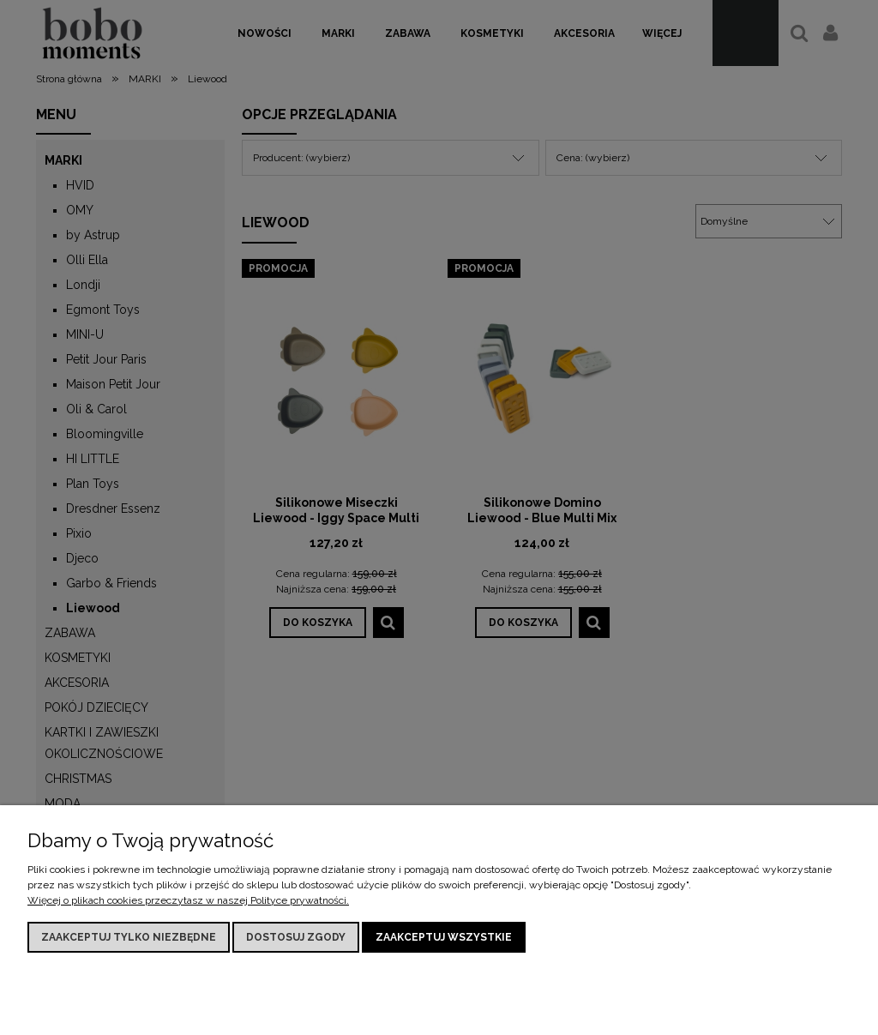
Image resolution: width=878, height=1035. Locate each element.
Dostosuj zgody (296, 937)
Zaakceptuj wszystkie (444, 937)
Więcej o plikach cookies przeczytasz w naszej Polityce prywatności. (188, 900)
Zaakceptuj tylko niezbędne (128, 937)
